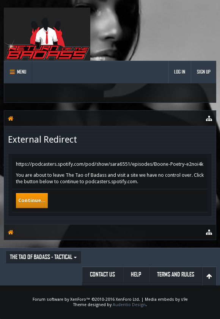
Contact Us (102, 274)
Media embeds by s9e (166, 299)
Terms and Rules (175, 274)
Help (136, 274)
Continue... (32, 200)
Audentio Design (129, 304)
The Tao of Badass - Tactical (41, 257)
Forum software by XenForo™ (86, 299)
